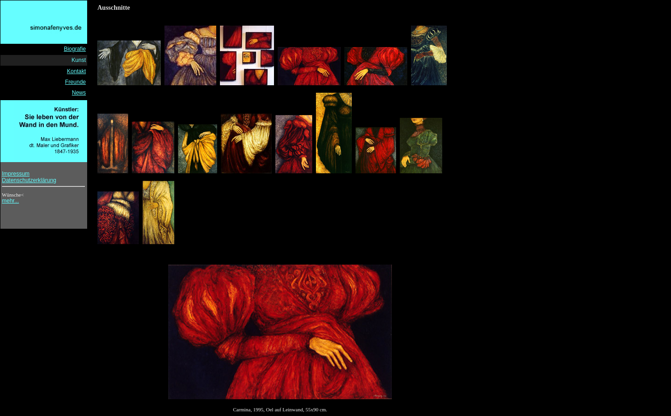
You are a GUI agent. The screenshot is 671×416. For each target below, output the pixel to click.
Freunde (75, 82)
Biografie (75, 49)
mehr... (10, 201)
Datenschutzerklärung (29, 180)
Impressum (15, 173)
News (79, 92)
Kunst (79, 60)
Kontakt (76, 71)
